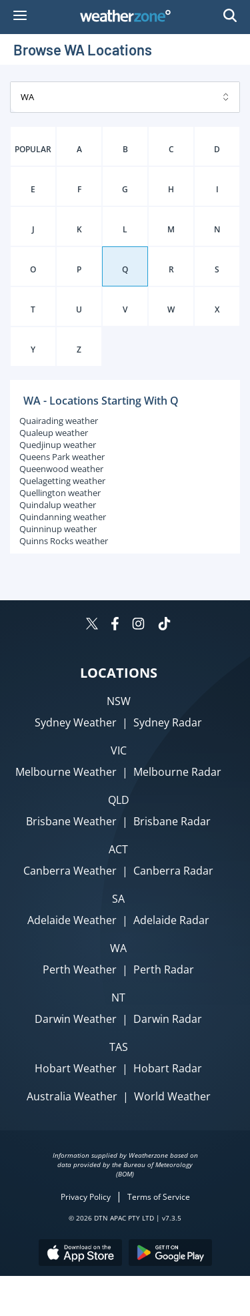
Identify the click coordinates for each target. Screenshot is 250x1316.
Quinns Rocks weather (63, 541)
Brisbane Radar (172, 821)
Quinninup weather (58, 529)
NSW (119, 701)
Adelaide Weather (72, 920)
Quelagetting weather (62, 481)
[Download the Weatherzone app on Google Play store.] (170, 1254)
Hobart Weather (76, 1068)
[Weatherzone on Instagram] (138, 625)
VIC (119, 750)
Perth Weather (80, 969)
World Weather (172, 1096)
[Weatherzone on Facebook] (115, 625)
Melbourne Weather (66, 771)
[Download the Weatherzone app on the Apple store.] (80, 1254)
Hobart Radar (167, 1068)
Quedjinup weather (57, 445)
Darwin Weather (76, 1019)
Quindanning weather (62, 517)
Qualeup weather (53, 433)
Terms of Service (158, 1196)
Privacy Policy (86, 1196)
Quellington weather (60, 493)
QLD (118, 800)
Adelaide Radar (171, 920)
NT (118, 997)
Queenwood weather (61, 469)
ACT (118, 849)
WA (118, 948)
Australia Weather (72, 1096)
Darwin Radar (167, 1019)
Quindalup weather (57, 505)
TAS (118, 1047)
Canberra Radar (173, 870)
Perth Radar (163, 969)
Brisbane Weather (71, 821)
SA (118, 898)
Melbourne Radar (177, 771)
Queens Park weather (62, 457)
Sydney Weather (76, 722)
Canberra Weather (70, 870)
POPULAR (33, 149)
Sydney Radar (167, 722)
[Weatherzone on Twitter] (92, 625)
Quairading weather (58, 421)
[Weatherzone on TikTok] (164, 625)
